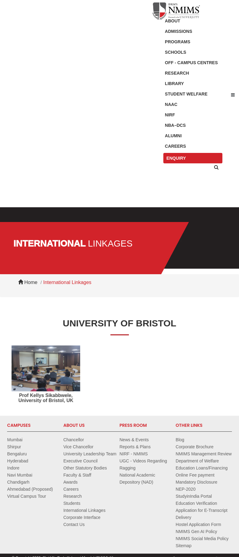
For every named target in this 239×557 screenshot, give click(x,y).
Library (174, 83)
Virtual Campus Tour (26, 496)
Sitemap (183, 545)
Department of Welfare (197, 460)
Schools (175, 52)
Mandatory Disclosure (196, 482)
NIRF (170, 114)
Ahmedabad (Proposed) (30, 489)
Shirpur (14, 446)
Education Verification (196, 503)
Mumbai (14, 439)
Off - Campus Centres (191, 62)
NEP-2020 (186, 489)
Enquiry (176, 158)
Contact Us (74, 524)
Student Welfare (186, 94)
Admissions (178, 31)
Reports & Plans (134, 446)
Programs (177, 41)
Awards (70, 482)
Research (177, 73)
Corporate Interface (82, 517)
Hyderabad (17, 460)
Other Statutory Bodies (85, 467)
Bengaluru (17, 453)
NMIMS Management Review (204, 453)
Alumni (173, 135)
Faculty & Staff (77, 475)
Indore (13, 467)
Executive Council (80, 460)
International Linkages (67, 282)
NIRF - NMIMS (133, 453)
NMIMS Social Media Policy (202, 538)
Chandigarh (18, 482)
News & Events (134, 439)
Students (71, 503)
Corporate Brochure (194, 446)
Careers (175, 146)
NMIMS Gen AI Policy (196, 531)
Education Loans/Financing (202, 467)
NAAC (171, 104)
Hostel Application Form (198, 524)
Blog (180, 439)
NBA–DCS (175, 125)
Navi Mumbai (19, 475)
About (172, 20)
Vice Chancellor (78, 446)
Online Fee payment (195, 475)
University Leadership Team (90, 453)
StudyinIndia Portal (194, 496)
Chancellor (73, 439)
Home (28, 282)
